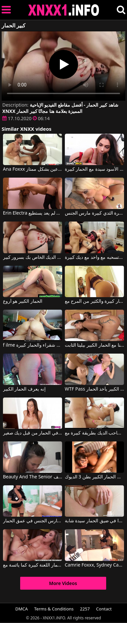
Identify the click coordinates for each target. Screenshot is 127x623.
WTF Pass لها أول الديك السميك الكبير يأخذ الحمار (94, 389)
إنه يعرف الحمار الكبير (24, 389)
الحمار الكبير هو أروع (22, 301)
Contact (104, 609)
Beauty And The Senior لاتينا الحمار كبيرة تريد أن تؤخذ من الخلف (33, 477)
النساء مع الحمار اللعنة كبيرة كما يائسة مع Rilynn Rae (33, 565)
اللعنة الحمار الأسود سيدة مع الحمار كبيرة (94, 169)
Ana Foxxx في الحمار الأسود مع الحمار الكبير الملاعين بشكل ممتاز (33, 169)
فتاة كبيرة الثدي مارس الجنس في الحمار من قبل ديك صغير (33, 433)
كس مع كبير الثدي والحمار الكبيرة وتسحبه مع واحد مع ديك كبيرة (94, 257)
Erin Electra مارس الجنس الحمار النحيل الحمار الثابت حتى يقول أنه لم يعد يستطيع (33, 213)
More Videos (63, 583)
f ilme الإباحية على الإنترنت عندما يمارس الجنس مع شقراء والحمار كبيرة (33, 345)
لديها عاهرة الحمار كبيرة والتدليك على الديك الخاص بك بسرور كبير (33, 257)
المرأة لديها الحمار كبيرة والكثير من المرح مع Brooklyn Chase (94, 301)
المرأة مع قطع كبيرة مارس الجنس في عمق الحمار (33, 521)
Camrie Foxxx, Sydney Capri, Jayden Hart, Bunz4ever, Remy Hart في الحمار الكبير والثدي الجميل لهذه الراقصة (94, 565)
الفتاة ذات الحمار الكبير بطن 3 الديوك (94, 477)
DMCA (21, 609)
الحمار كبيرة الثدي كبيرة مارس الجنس (94, 213)
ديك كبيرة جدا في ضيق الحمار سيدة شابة (94, 521)
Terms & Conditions (53, 609)
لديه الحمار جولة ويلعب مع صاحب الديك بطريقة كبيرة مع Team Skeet (94, 433)
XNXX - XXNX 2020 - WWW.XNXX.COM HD (63, 10)
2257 (85, 609)
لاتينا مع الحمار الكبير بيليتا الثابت (94, 345)
